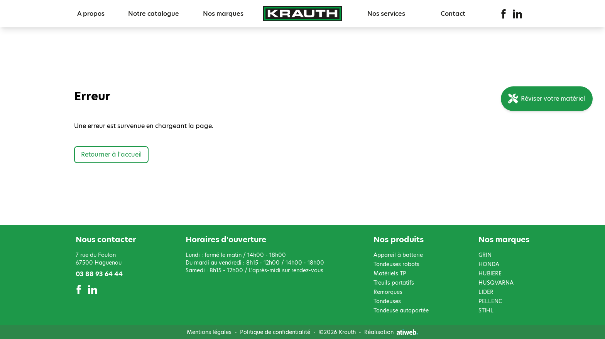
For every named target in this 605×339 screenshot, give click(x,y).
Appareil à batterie (398, 255)
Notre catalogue (153, 13)
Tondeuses (387, 301)
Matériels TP (389, 273)
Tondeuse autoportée (401, 310)
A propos (91, 13)
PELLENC (490, 301)
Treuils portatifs (393, 283)
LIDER (485, 292)
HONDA (488, 264)
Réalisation (391, 332)
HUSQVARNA (496, 283)
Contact (453, 13)
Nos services (386, 13)
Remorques (387, 292)
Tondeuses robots (396, 264)
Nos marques (223, 13)
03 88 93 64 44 (99, 274)
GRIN (485, 255)
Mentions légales (209, 332)
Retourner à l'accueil (111, 154)
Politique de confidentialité (275, 332)
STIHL (485, 310)
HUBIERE (490, 273)
